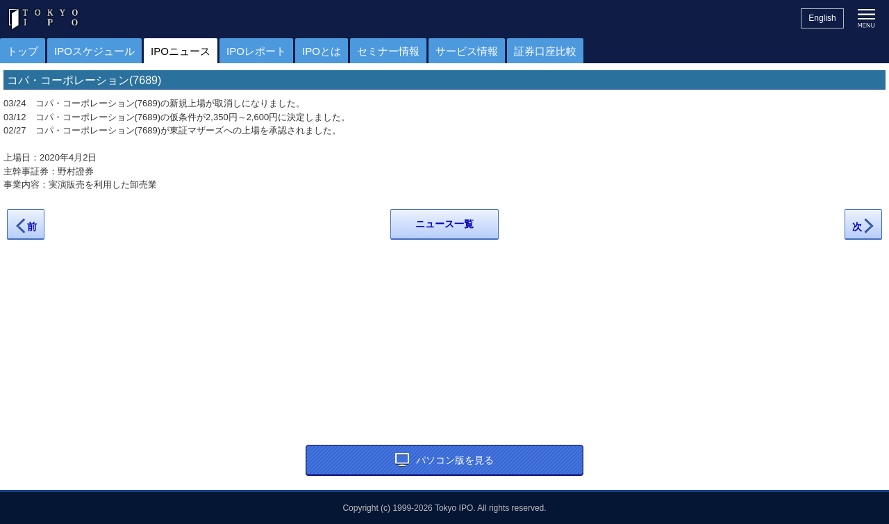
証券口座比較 (545, 51)
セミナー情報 (388, 51)
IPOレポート (256, 51)
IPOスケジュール (94, 51)
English (822, 18)
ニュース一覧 (444, 223)
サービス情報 (466, 51)
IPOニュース (180, 51)
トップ (22, 51)
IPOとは (321, 51)
